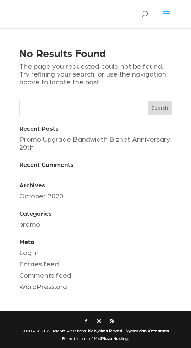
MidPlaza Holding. (111, 339)
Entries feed (39, 264)
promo (29, 224)
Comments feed (45, 275)
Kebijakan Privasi (105, 331)
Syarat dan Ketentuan (147, 331)
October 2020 (41, 196)
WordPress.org (43, 287)
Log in (29, 253)
